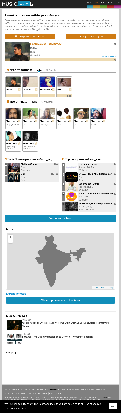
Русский (40, 389)
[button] (60, 218)
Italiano (46, 389)
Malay (98, 389)
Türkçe (68, 389)
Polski (34, 389)
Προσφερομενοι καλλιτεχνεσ (30, 36)
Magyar (83, 389)
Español (20, 389)
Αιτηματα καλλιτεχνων (91, 36)
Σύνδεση (24, 4)
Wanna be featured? (109, 57)
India (39, 70)
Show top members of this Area (60, 300)
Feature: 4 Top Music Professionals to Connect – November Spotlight (57, 337)
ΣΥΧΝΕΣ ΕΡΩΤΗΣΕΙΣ (38, 393)
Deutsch (7, 389)
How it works (12, 393)
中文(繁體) (90, 389)
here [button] (23, 408)
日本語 (103, 389)
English (14, 389)
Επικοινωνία (55, 393)
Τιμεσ (24, 393)
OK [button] (113, 406)
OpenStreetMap (107, 288)
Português (61, 389)
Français (27, 389)
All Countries (52, 70)
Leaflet (95, 288)
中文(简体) (76, 389)
